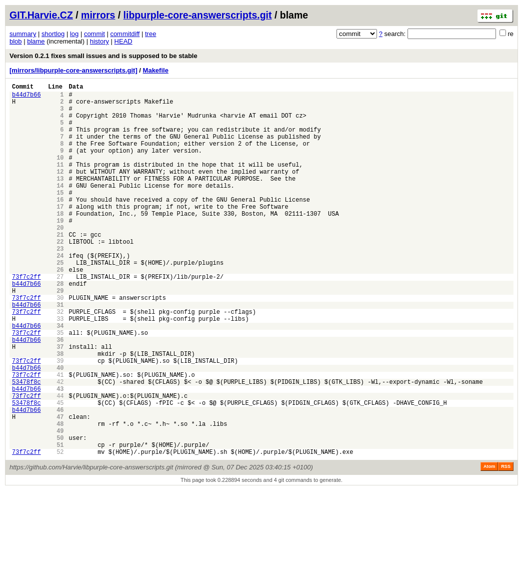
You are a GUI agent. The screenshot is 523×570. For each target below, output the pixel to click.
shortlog (53, 34)
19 (60, 250)
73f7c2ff (26, 318)
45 (60, 471)
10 (60, 174)
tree (150, 34)
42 (60, 446)
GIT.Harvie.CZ (41, 15)
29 (60, 335)
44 (60, 463)
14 (60, 208)
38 (60, 412)
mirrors (98, 15)
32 (60, 361)
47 (60, 488)
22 (60, 276)
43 (60, 454)
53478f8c (26, 446)
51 (60, 522)
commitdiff (125, 34)
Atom (489, 545)
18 (60, 242)
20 (60, 259)
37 (60, 403)
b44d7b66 (26, 97)
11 (60, 182)
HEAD (123, 41)
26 (60, 310)
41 (60, 437)
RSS (505, 545)
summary (23, 34)
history (99, 41)
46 (60, 480)
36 (60, 395)
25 (60, 301)
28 (60, 327)
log (74, 34)
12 (60, 191)
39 (60, 420)
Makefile (155, 70)
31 (60, 352)
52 (60, 531)
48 (60, 497)
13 (60, 199)
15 (60, 216)
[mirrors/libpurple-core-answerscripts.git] (74, 70)
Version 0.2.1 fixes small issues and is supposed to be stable (104, 56)
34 (60, 378)
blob (16, 41)
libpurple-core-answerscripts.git (198, 15)
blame (35, 41)
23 (60, 284)
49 (60, 505)
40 (60, 429)
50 (60, 514)
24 (60, 293)
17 (60, 233)
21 (60, 267)
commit (94, 34)
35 (60, 386)
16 (60, 225)
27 (60, 318)
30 (60, 344)
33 (60, 369)
